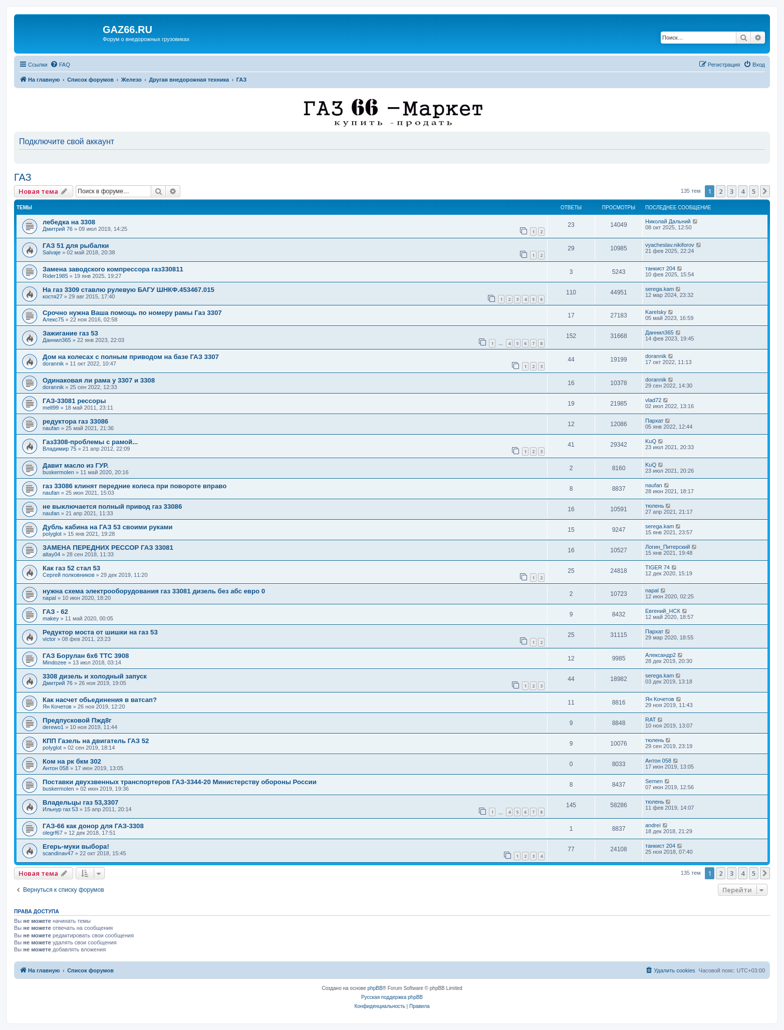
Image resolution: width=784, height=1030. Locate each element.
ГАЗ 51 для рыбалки (76, 245)
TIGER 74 (657, 567)
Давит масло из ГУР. (76, 465)
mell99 (51, 408)
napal (49, 598)
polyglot (52, 534)
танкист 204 (660, 268)
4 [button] (742, 191)
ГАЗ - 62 (55, 611)
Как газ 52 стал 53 (71, 568)
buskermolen (58, 472)
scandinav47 (58, 853)
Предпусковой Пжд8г (77, 720)
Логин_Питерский (667, 547)
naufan (51, 428)
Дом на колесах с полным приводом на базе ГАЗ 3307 (131, 357)
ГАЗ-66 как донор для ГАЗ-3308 (93, 826)
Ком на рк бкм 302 (72, 761)
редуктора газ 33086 (75, 421)
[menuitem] (60, 65)
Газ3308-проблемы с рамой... (90, 442)
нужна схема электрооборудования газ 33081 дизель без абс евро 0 (154, 591)
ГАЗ (23, 177)
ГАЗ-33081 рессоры (74, 401)
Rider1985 (55, 276)
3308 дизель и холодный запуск (95, 676)
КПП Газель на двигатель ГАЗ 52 (96, 741)
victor (49, 639)
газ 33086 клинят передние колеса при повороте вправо (134, 486)
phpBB (375, 988)
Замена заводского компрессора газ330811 (113, 269)
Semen (654, 781)
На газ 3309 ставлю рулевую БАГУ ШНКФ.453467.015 (128, 289)
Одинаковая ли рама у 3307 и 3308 (99, 380)
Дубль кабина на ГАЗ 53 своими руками (107, 527)
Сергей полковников (69, 575)
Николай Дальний (668, 221)
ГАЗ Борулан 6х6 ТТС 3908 (86, 655)
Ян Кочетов (57, 707)
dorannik (53, 364)
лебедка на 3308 (69, 222)
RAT (650, 720)
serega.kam (659, 289)
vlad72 (653, 400)
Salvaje (52, 252)
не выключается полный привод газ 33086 (112, 506)
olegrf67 (53, 833)
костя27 (53, 296)
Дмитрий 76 (58, 229)
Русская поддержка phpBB (392, 997)
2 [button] (720, 191)
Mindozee (55, 662)
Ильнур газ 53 (60, 809)
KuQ (650, 441)
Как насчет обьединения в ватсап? (100, 700)
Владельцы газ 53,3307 (80, 802)
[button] (765, 191)
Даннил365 (57, 340)
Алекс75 (53, 319)
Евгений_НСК (662, 611)
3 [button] (731, 191)
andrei (653, 825)
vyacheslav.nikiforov (669, 245)
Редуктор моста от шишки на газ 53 (100, 632)
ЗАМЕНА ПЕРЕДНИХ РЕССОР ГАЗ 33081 (108, 547)
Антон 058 (56, 768)
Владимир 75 (60, 449)
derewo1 (53, 727)
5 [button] (753, 191)
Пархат (654, 421)
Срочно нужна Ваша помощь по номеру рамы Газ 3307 (132, 312)
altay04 (51, 554)
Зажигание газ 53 (70, 333)
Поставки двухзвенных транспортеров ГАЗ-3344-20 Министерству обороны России (180, 782)
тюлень (654, 506)
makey (51, 618)
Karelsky (655, 312)
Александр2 (660, 655)
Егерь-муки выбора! (76, 846)
